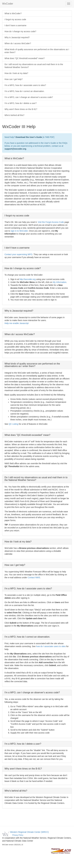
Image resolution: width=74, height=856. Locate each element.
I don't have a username (15, 25)
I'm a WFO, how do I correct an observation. (24, 91)
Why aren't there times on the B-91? (21, 109)
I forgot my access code (15, 19)
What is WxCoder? (13, 13)
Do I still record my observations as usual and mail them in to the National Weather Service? (34, 65)
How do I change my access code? (20, 31)
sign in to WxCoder (19, 231)
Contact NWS (34, 577)
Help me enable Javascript (17, 323)
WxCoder (7, 3)
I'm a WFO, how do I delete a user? (21, 103)
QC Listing (13, 424)
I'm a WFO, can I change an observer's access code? (29, 97)
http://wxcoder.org (27, 279)
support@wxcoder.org (15, 149)
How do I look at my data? (16, 73)
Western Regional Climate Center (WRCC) (29, 832)
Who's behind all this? (14, 115)
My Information (59, 282)
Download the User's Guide (29, 137)
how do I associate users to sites (51, 646)
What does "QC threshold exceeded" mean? (25, 58)
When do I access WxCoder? (18, 43)
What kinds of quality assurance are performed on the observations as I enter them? (37, 51)
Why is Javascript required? (17, 37)
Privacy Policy (17, 835)
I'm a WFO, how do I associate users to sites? (25, 85)
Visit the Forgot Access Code (51, 222)
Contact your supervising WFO (18, 254)
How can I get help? (14, 79)
